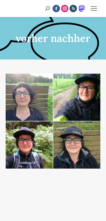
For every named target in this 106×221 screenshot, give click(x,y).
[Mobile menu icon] (93, 8)
